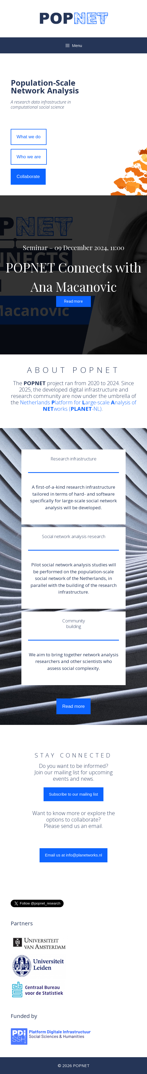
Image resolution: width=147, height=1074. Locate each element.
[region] (73, 274)
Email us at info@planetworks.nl (73, 855)
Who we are (29, 156)
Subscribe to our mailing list (73, 794)
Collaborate (28, 176)
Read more (73, 706)
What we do (29, 136)
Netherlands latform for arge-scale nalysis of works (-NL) (78, 405)
